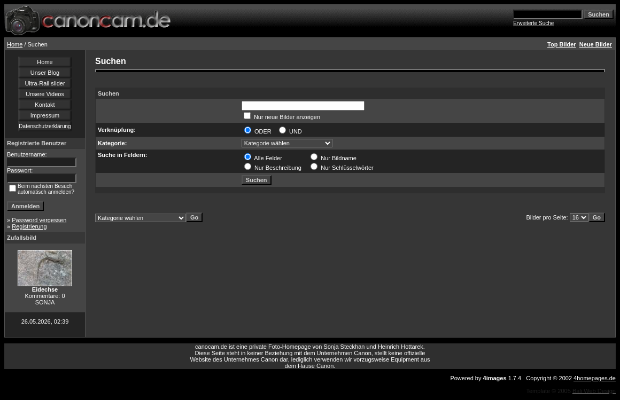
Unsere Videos (45, 94)
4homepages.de (595, 378)
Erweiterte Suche (533, 23)
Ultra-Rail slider (45, 83)
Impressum (44, 115)
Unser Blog (44, 72)
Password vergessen (39, 220)
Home (14, 44)
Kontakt (45, 104)
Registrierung (29, 226)
